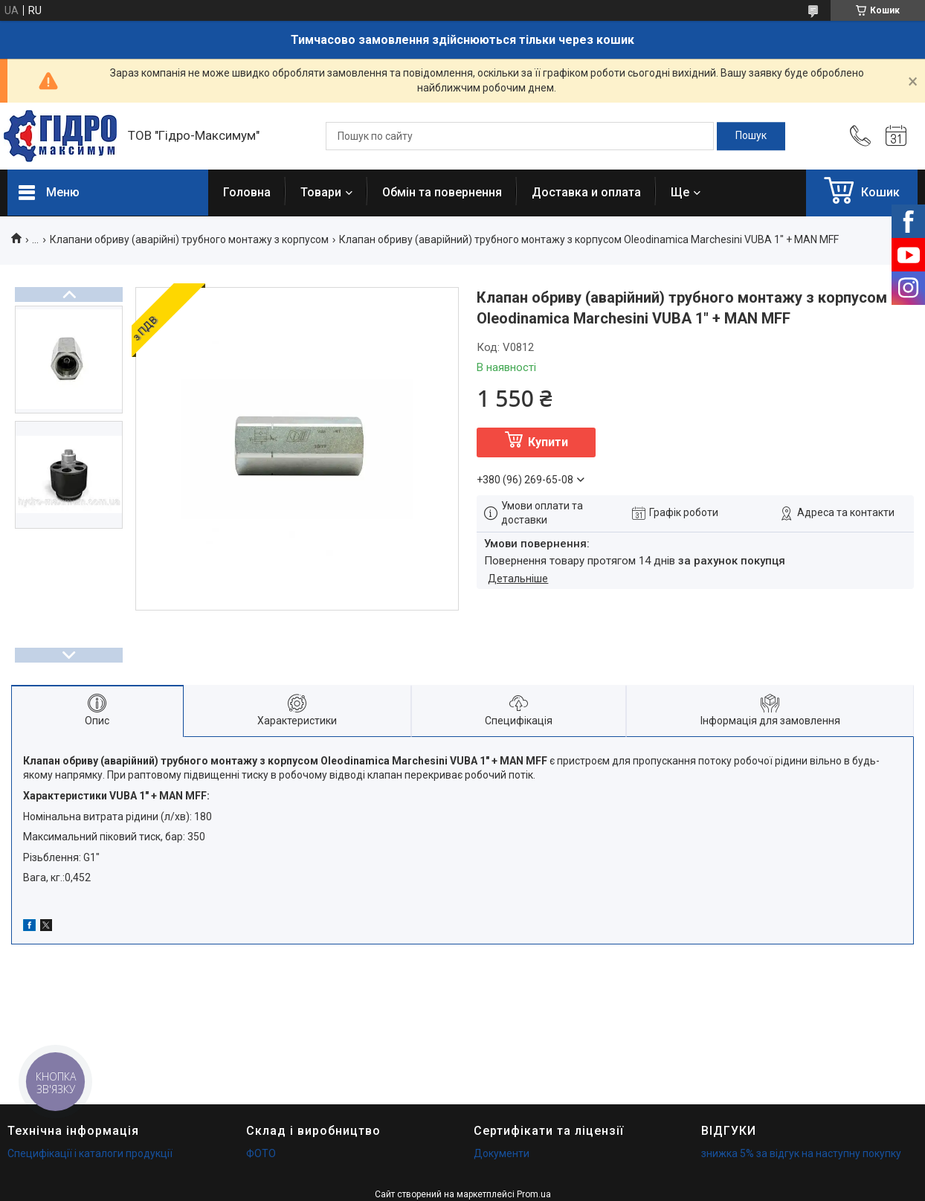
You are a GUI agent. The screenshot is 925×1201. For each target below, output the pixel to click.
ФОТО (261, 1153)
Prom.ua (534, 1194)
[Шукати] (751, 136)
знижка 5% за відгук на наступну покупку (801, 1153)
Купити (548, 442)
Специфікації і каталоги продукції (90, 1153)
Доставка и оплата (586, 192)
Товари (320, 192)
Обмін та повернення (442, 192)
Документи (501, 1153)
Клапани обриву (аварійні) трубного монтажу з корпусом (189, 239)
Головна (247, 192)
